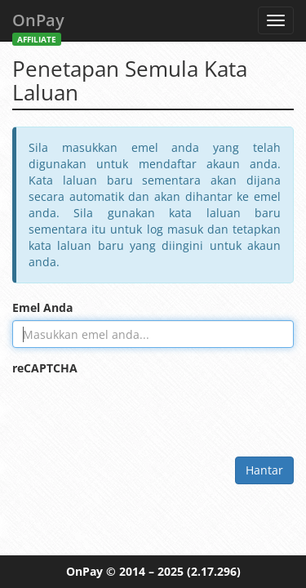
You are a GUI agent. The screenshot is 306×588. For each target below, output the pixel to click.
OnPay (38, 25)
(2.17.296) (214, 571)
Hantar (264, 470)
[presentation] (136, 412)
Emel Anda (42, 307)
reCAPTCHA (45, 368)
